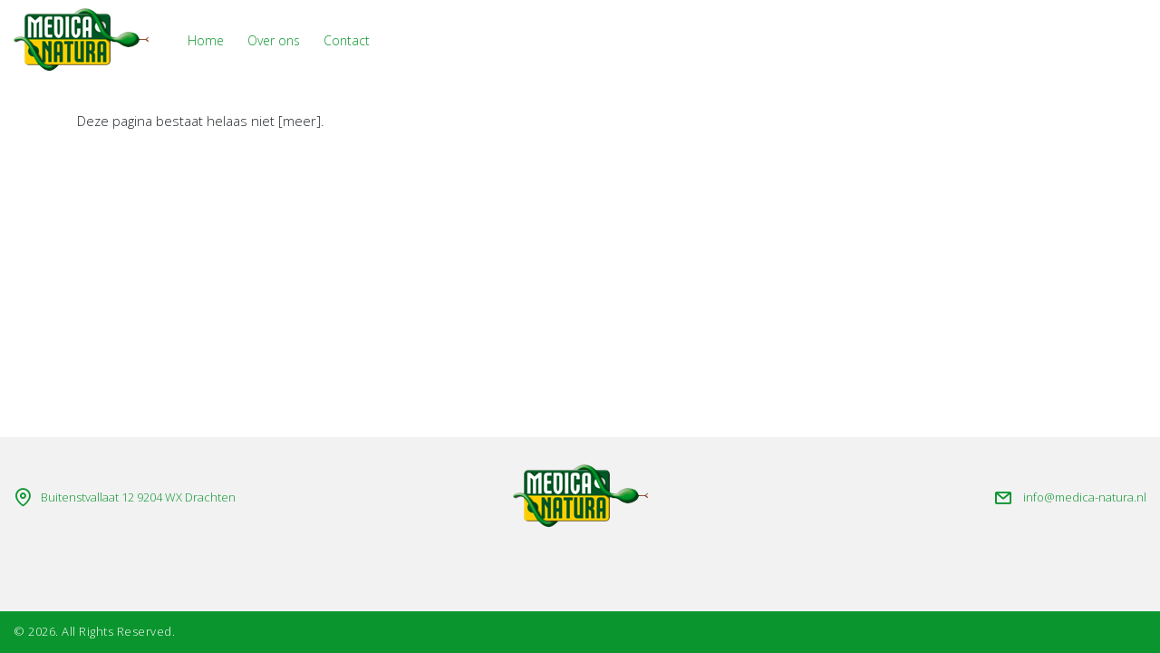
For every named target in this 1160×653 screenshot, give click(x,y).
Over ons (273, 40)
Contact (347, 40)
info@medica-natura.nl (1084, 497)
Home (206, 40)
